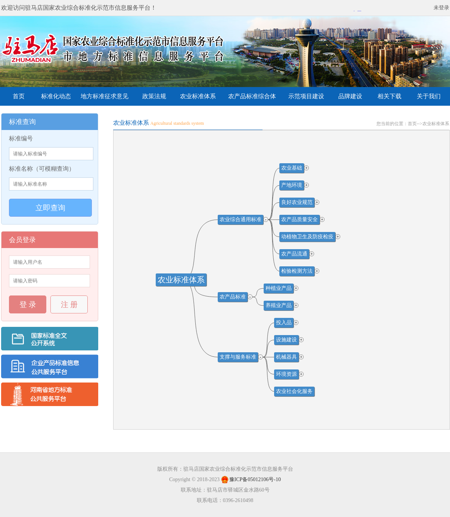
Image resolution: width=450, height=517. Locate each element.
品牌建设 (350, 96)
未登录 (441, 7)
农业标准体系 (198, 96)
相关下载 (389, 96)
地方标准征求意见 (104, 96)
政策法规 (154, 96)
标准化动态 (56, 96)
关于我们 (429, 96)
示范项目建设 (306, 96)
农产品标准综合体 (252, 96)
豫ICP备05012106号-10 (251, 479)
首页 (19, 96)
